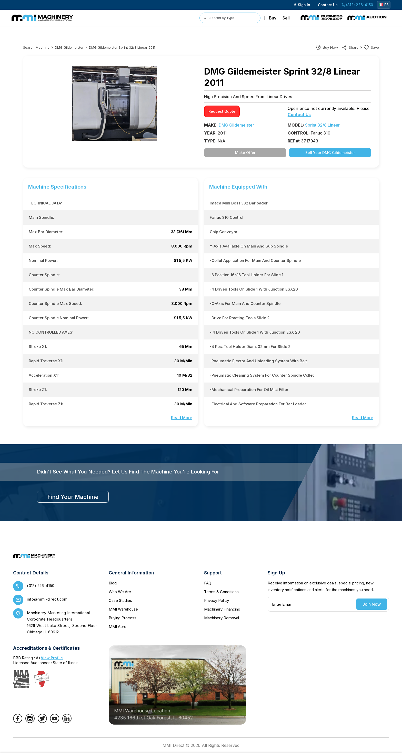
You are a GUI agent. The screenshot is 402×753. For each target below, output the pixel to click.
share (350, 47)
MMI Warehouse (123, 609)
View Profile (52, 658)
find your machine (72, 496)
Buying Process (122, 617)
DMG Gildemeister (69, 47)
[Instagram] (30, 721)
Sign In (301, 5)
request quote (221, 111)
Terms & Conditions (221, 591)
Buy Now (330, 47)
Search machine (36, 47)
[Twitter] (42, 721)
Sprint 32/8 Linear (322, 125)
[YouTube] (54, 721)
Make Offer (245, 152)
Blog (113, 583)
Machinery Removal (221, 617)
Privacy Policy (216, 600)
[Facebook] (17, 721)
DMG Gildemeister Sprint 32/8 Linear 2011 (122, 47)
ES (384, 5)
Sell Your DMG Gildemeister (330, 152)
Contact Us (328, 5)
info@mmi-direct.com (47, 599)
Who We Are (120, 591)
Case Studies (120, 600)
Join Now (372, 604)
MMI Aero (117, 626)
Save (371, 47)
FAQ (207, 583)
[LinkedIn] (67, 721)
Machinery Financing (222, 609)
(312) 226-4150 (357, 5)
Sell (286, 17)
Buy (272, 17)
